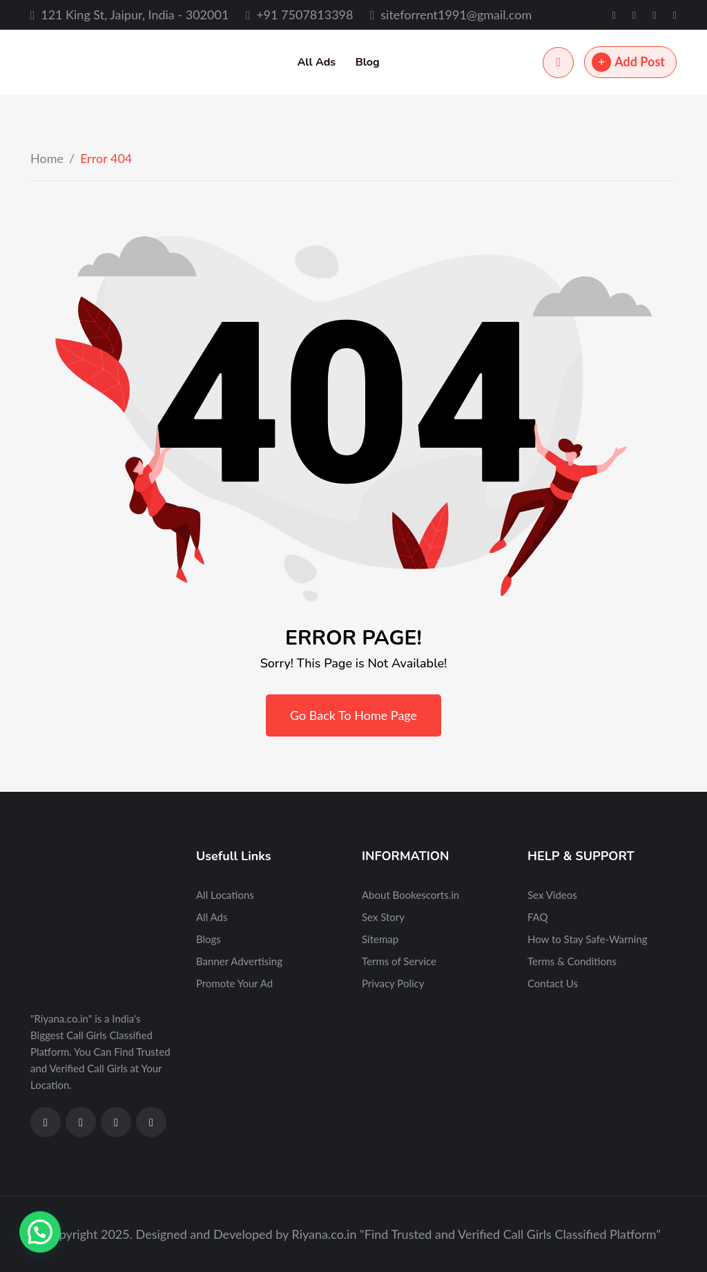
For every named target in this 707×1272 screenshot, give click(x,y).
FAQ (537, 917)
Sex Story (383, 917)
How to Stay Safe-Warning (587, 939)
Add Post (628, 62)
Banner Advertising (239, 961)
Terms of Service (399, 961)
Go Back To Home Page (353, 715)
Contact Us (552, 983)
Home (47, 158)
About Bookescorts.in (410, 895)
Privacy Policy (393, 983)
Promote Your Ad (234, 983)
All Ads (316, 62)
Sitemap (380, 939)
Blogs (208, 939)
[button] (40, 1232)
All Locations (225, 895)
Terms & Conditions (572, 961)
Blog (368, 62)
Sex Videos (552, 895)
